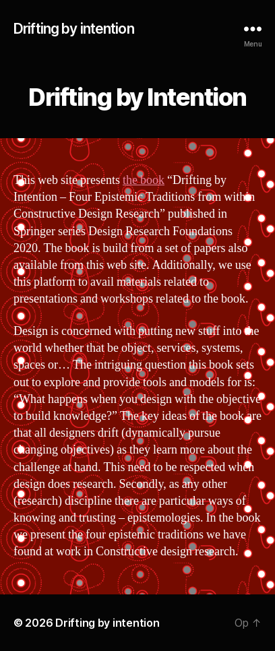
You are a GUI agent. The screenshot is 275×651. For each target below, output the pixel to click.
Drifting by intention (73, 29)
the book (143, 180)
